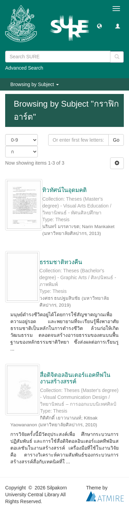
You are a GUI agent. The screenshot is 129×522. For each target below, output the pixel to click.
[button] (99, 26)
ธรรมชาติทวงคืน (61, 262)
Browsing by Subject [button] (34, 84)
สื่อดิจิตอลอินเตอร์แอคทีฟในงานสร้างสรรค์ (75, 378)
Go (116, 140)
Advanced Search (24, 68)
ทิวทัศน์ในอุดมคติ (64, 190)
